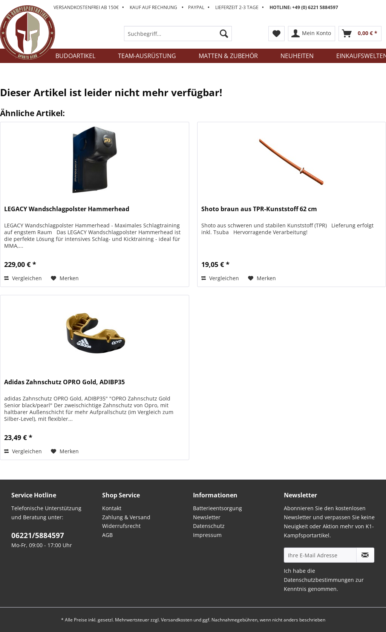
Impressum (207, 534)
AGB (107, 534)
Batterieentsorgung (217, 508)
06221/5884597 (37, 535)
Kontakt (111, 508)
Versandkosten (176, 620)
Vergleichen (23, 278)
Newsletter (207, 517)
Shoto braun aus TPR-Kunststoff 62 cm (259, 209)
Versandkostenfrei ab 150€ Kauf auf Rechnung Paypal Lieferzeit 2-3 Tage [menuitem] (196, 7)
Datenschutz (209, 525)
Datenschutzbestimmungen (319, 579)
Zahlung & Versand (126, 517)
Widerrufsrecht (121, 525)
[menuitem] (178, 37)
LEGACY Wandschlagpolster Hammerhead (66, 209)
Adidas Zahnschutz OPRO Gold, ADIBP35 (64, 382)
